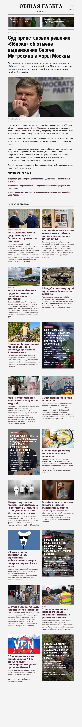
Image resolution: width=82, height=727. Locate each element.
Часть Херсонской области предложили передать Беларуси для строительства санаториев (22, 236)
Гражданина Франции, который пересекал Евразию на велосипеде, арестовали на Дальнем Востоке (23, 348)
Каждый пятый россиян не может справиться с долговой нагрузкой (23, 400)
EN (73, 9)
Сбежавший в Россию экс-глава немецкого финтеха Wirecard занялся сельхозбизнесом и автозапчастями (58, 234)
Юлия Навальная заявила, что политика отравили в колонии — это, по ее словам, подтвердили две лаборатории (57, 337)
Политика (41, 11)
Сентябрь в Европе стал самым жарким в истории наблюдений (23, 608)
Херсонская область (15, 230)
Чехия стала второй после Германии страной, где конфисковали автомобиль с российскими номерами (56, 613)
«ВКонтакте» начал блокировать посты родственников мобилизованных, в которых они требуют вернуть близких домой (23, 559)
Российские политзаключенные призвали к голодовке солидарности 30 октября (58, 505)
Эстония (11, 288)
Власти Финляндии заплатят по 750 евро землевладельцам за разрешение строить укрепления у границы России (56, 651)
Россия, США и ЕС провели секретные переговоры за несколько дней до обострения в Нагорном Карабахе (57, 547)
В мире (47, 537)
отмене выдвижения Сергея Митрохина (29, 128)
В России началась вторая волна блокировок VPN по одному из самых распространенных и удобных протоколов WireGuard (23, 662)
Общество (14, 433)
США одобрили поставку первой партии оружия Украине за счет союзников (58, 291)
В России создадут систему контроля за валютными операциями (56, 453)
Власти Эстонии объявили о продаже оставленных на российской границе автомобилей (22, 294)
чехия (44, 606)
